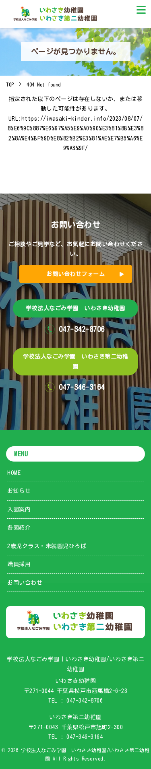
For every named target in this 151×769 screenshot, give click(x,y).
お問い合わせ (24, 583)
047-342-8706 (84, 700)
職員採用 (19, 564)
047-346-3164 (84, 737)
